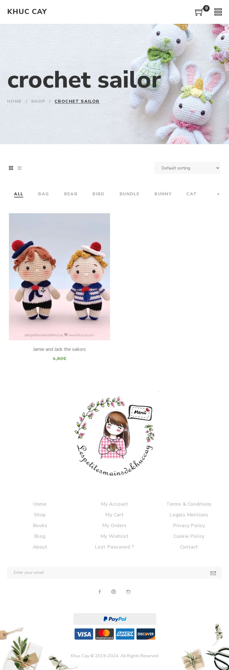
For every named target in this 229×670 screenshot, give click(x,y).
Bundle (130, 194)
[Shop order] (187, 168)
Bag (43, 194)
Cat (191, 194)
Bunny (162, 194)
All (18, 194)
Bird (98, 194)
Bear (71, 194)
